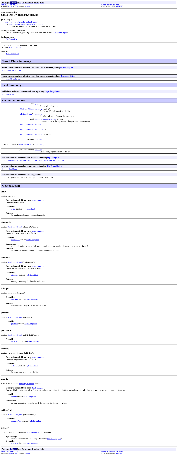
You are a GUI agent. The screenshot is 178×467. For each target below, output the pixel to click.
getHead (38, 128)
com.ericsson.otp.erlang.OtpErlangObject (23, 22)
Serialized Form (12, 55)
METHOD (27, 6)
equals (30, 167)
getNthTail (39, 139)
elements (38, 117)
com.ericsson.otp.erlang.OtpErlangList (26, 24)
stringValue (49, 167)
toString (38, 155)
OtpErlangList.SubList (12, 72)
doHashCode (13, 167)
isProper (38, 145)
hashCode (13, 175)
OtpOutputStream (48, 123)
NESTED (10, 6)
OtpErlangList (11, 40)
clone (4, 167)
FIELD (16, 6)
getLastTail (40, 134)
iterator (38, 150)
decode (4, 175)
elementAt (39, 112)
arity (37, 106)
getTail (38, 167)
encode (37, 123)
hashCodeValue (8, 96)
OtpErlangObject (60, 33)
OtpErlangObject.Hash (11, 81)
